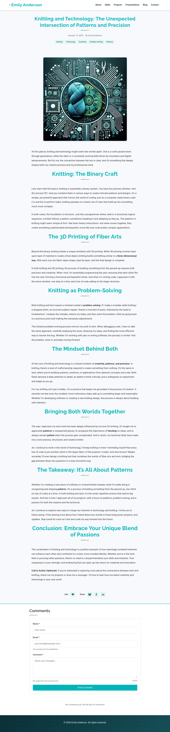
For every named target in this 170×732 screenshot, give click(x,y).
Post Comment (85, 687)
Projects (118, 4)
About (98, 4)
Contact (155, 4)
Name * (36, 624)
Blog (145, 4)
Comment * (38, 654)
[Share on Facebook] (96, 594)
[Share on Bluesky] (89, 594)
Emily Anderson (26, 5)
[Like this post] (72, 594)
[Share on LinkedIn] (103, 594)
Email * (36, 637)
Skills (107, 4)
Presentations (132, 4)
